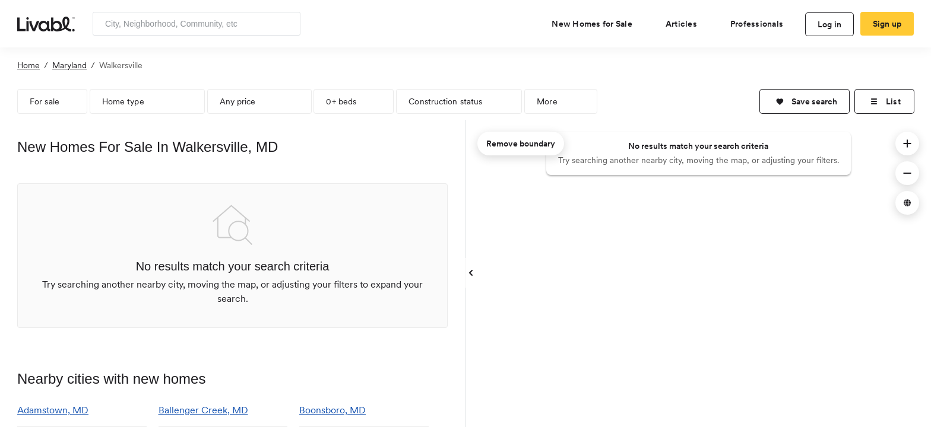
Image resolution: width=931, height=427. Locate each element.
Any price (238, 101)
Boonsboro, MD (332, 410)
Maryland (69, 65)
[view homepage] (46, 23)
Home (28, 65)
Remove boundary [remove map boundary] (520, 143)
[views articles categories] (686, 24)
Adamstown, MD (52, 410)
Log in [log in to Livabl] (830, 24)
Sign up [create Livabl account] (887, 23)
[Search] (287, 24)
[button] (804, 101)
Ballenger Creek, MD (203, 410)
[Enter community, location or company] (196, 24)
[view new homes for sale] (597, 24)
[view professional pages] (761, 24)
